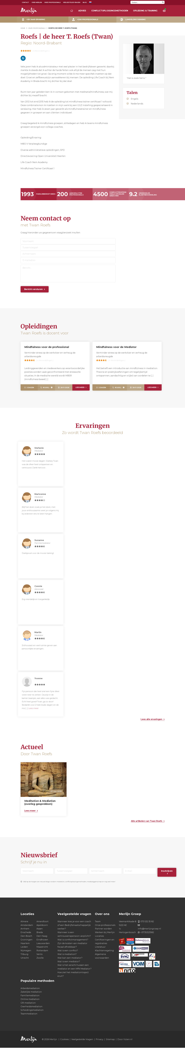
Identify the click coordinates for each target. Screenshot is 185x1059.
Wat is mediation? (67, 965)
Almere (24, 933)
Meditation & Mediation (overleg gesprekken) (40, 814)
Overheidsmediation (31, 1018)
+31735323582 (147, 943)
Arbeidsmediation (30, 999)
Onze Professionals (52, 2)
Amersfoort (42, 933)
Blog (85, 2)
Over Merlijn (37, 2)
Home (23, 28)
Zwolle (40, 969)
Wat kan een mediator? (69, 969)
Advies (82, 10)
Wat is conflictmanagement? (72, 951)
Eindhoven (42, 951)
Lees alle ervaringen (151, 730)
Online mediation (30, 1010)
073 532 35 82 (147, 933)
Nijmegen (26, 962)
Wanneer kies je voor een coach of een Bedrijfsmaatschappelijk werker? (74, 936)
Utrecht (25, 969)
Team (98, 933)
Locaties (99, 947)
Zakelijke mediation (31, 1003)
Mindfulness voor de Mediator (116, 347)
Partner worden (103, 940)
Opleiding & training (145, 10)
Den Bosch (26, 947)
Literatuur (100, 958)
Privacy (99, 1050)
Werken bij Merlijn (105, 943)
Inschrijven (167, 882)
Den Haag (41, 947)
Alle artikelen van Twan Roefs (146, 832)
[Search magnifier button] (163, 2)
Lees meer (80, 387)
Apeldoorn (42, 936)
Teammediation (29, 1025)
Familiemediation (30, 1007)
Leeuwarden (43, 954)
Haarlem (25, 954)
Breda (39, 943)
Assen (39, 940)
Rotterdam (42, 962)
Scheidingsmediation (32, 1021)
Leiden (24, 958)
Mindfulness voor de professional (46, 347)
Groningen (26, 951)
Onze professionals (105, 936)
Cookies (64, 1050)
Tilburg (24, 965)
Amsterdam (27, 936)
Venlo (39, 965)
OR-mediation (28, 1014)
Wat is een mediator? (68, 973)
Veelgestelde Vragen (71, 2)
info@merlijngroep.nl (149, 940)
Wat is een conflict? (67, 962)
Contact (25, 2)
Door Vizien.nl (124, 1050)
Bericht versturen (33, 289)
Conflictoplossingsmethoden (109, 10)
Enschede (26, 943)
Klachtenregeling (104, 962)
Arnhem (25, 940)
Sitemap (110, 1050)
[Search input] (146, 2)
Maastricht (42, 958)
